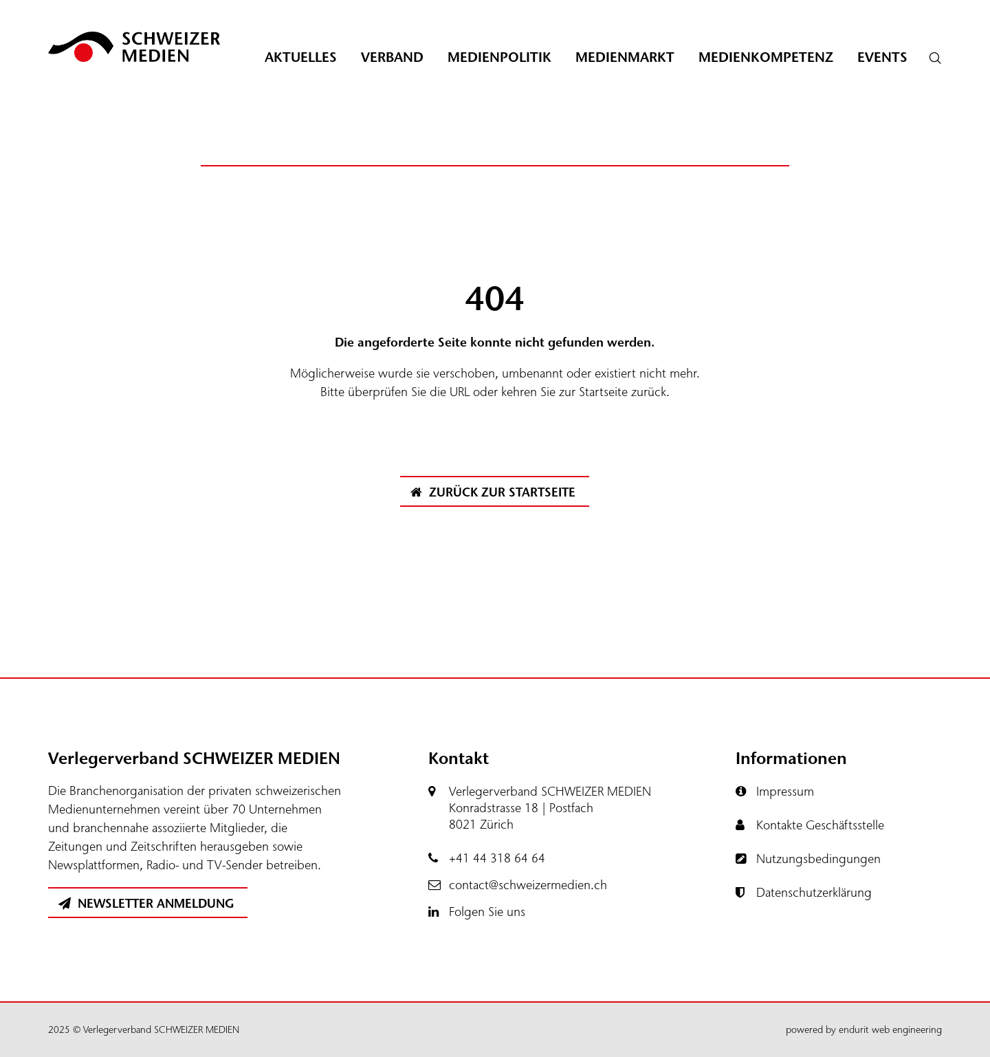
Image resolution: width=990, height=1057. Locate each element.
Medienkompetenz (765, 57)
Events (882, 57)
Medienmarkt (624, 57)
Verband (392, 57)
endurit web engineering (890, 1029)
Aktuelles (301, 57)
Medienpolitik (499, 57)
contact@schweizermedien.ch (528, 885)
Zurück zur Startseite (492, 492)
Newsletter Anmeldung (146, 903)
